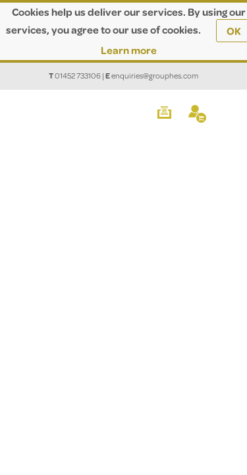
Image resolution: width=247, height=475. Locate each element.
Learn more (129, 49)
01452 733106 (78, 75)
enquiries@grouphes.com (154, 75)
